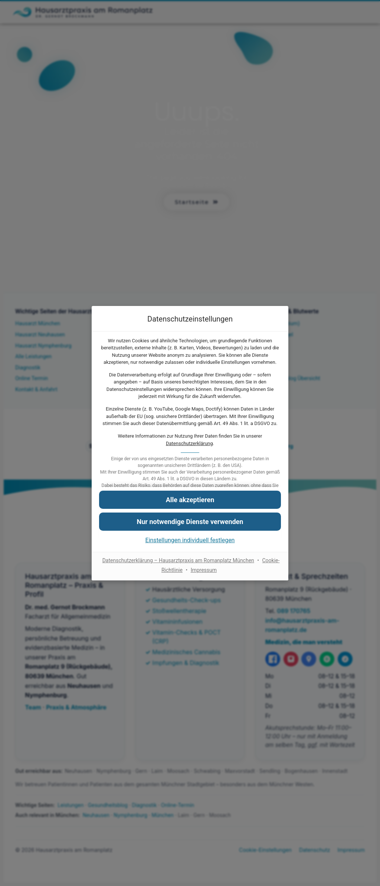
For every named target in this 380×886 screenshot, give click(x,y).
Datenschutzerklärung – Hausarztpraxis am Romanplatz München (178, 560)
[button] (190, 499)
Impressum (204, 570)
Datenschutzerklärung (189, 443)
